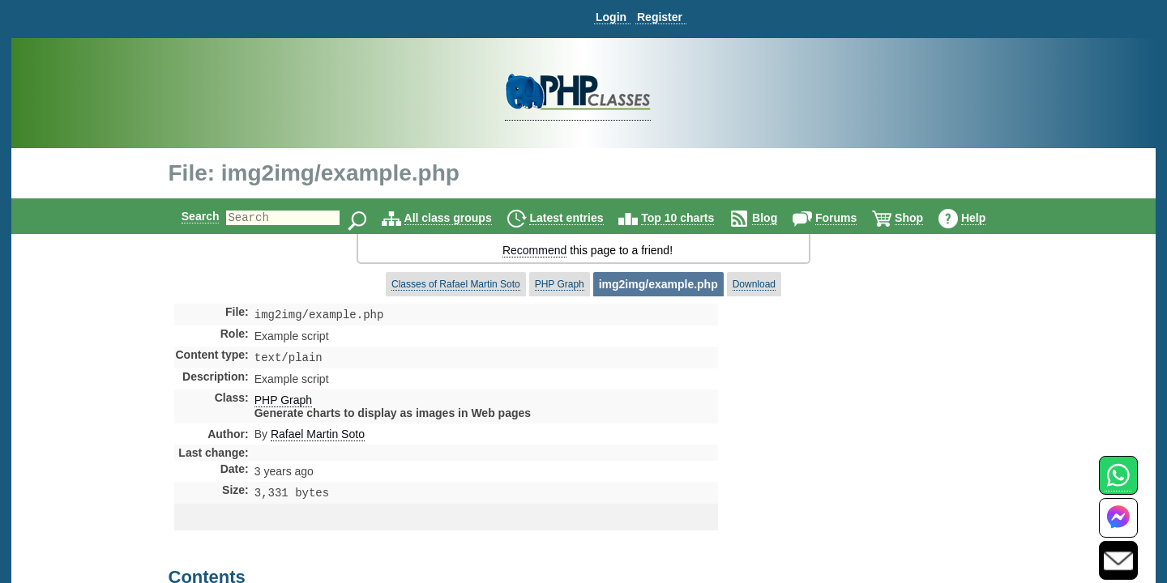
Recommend (534, 250)
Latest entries (580, 217)
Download (754, 284)
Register (659, 17)
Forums (849, 217)
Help (987, 217)
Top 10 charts (691, 217)
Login (611, 17)
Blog (778, 217)
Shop (922, 217)
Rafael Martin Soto (318, 437)
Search (187, 216)
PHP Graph (559, 284)
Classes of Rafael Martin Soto (455, 284)
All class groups (462, 217)
